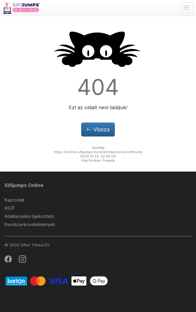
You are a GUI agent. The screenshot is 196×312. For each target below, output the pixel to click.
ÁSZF (10, 208)
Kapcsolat (14, 199)
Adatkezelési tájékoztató (29, 216)
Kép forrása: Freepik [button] (98, 160)
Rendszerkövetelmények (30, 224)
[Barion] (57, 280)
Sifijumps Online (24, 185)
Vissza (98, 129)
